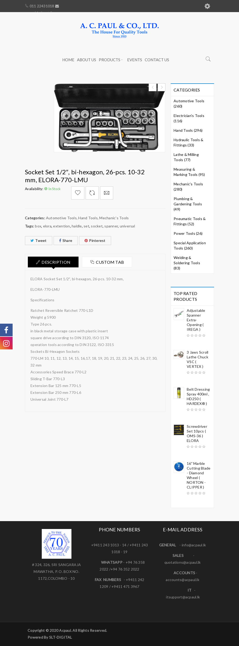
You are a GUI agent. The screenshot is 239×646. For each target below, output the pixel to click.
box (38, 226)
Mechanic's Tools (114, 218)
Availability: (34, 189)
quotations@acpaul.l (181, 562)
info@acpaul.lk (194, 545)
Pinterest (95, 240)
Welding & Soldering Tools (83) (187, 262)
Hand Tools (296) (188, 130)
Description (55, 262)
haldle (77, 226)
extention (61, 226)
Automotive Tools (61, 218)
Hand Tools (88, 218)
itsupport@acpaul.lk (183, 597)
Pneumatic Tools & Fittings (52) (190, 221)
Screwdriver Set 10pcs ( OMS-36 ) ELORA (197, 433)
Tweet (38, 240)
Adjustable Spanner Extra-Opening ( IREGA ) (196, 320)
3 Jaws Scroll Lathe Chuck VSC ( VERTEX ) (197, 359)
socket (97, 226)
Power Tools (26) (188, 233)
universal (127, 226)
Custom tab (110, 262)
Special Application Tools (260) (190, 245)
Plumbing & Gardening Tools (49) (188, 203)
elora (47, 226)
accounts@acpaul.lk (182, 579)
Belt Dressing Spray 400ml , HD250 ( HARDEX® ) (198, 396)
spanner (111, 226)
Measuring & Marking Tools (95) (189, 172)
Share (65, 240)
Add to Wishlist (77, 193)
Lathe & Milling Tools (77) (186, 157)
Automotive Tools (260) (189, 103)
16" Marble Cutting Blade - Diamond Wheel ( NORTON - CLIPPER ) (198, 475)
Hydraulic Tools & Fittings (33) (188, 142)
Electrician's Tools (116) (189, 118)
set (86, 226)
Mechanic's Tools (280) (188, 186)
